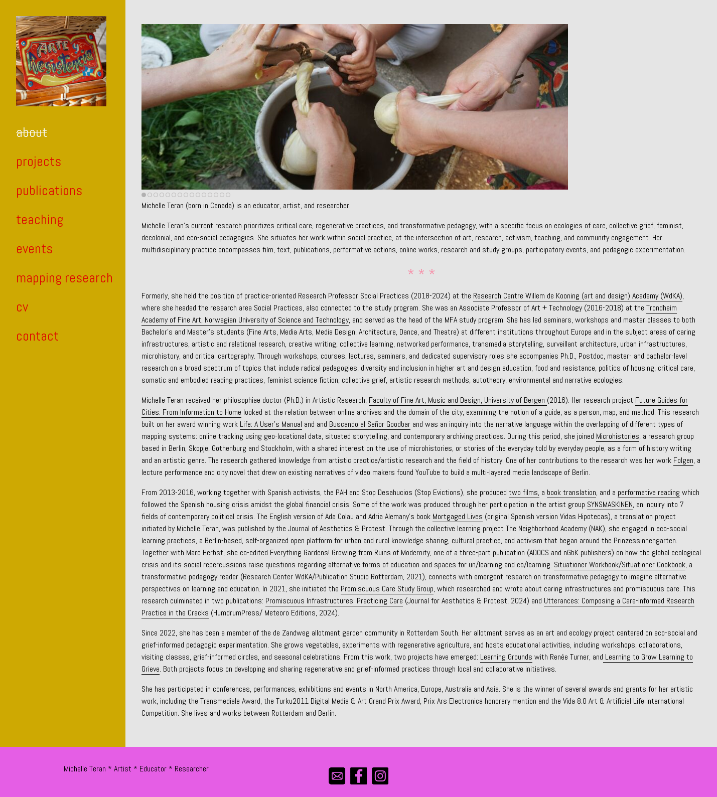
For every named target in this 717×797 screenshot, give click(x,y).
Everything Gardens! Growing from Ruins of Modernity (350, 552)
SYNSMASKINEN (610, 504)
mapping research (64, 277)
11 (204, 195)
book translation (571, 492)
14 (222, 195)
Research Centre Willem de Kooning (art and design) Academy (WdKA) (577, 295)
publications (49, 190)
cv (22, 306)
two (516, 492)
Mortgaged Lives (458, 516)
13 (216, 195)
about (31, 132)
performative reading (649, 492)
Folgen (683, 460)
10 (198, 195)
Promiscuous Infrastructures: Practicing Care (334, 600)
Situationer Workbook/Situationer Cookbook (619, 564)
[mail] (337, 775)
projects (38, 161)
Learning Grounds (506, 657)
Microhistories (617, 436)
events (34, 248)
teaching (39, 219)
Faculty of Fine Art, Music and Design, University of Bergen (458, 400)
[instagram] (380, 775)
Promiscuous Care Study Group (387, 588)
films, (531, 492)
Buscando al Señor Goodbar (369, 424)
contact (37, 336)
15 (228, 195)
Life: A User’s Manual (271, 424)
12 (210, 195)
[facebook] (358, 775)
